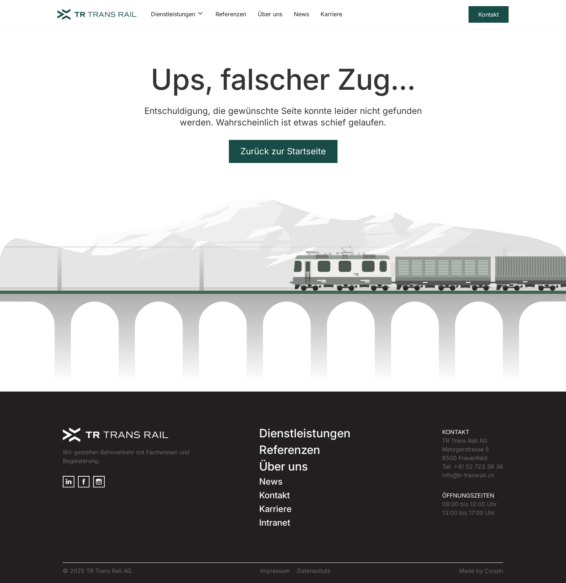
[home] (96, 14)
